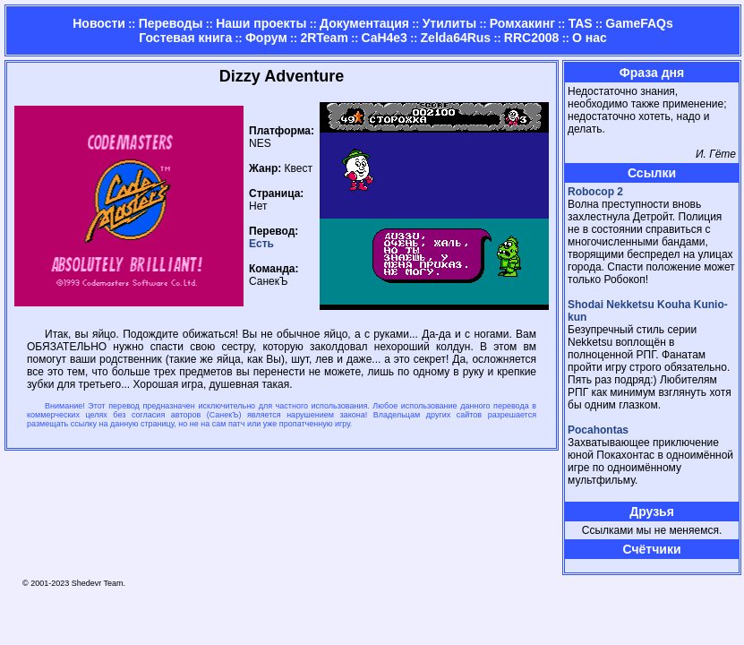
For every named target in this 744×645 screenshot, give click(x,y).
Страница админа (599, 566)
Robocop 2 (595, 191)
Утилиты (449, 23)
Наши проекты (261, 23)
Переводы (171, 23)
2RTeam (323, 37)
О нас (589, 37)
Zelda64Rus (456, 37)
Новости (99, 23)
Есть (261, 243)
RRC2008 (531, 37)
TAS (581, 23)
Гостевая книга (185, 37)
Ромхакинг (522, 23)
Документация (364, 23)
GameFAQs (638, 23)
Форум (266, 37)
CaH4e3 (384, 37)
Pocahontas (598, 430)
